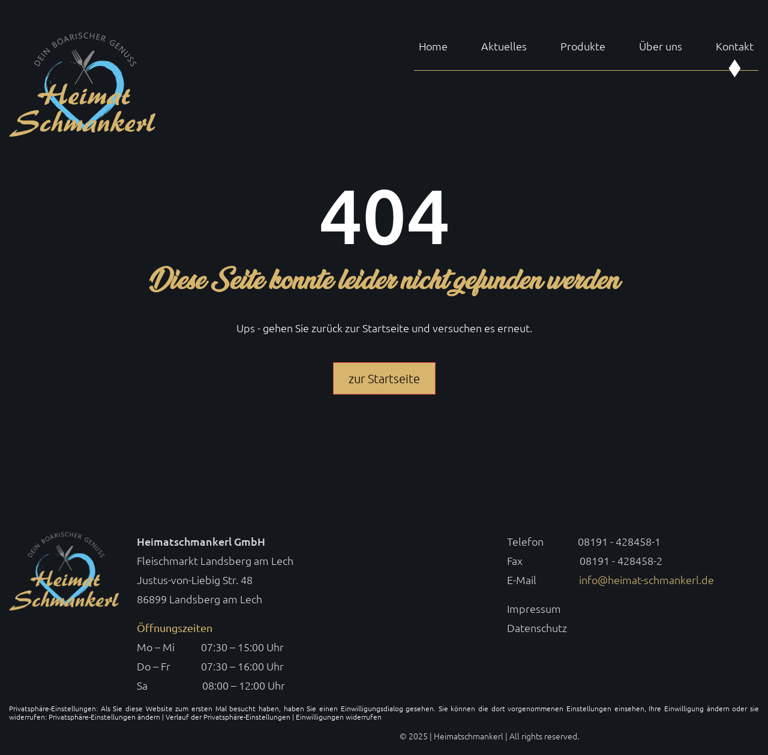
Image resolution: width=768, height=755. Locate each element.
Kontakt (735, 46)
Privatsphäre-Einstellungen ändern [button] (104, 716)
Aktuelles (504, 46)
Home (433, 46)
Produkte (582, 46)
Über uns (660, 46)
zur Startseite (384, 378)
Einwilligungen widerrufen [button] (339, 716)
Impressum (534, 608)
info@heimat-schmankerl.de (646, 579)
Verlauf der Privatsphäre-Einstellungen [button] (228, 716)
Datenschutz (537, 627)
